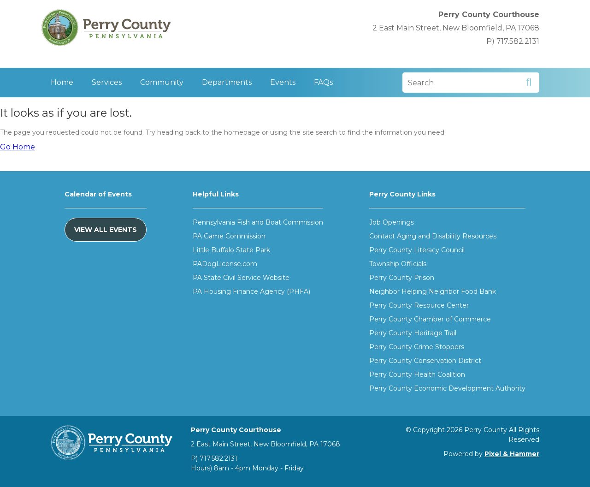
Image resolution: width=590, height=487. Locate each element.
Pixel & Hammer (511, 454)
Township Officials (397, 264)
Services (107, 82)
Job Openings (391, 222)
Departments (227, 82)
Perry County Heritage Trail (412, 333)
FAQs (323, 82)
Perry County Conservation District (425, 360)
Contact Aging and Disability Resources (432, 236)
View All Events (105, 230)
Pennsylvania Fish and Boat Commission (258, 222)
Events (282, 82)
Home (62, 82)
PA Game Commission (229, 236)
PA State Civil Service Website (241, 277)
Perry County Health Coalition (417, 374)
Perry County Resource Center (419, 305)
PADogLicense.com (225, 264)
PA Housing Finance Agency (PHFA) (251, 291)
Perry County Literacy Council (417, 250)
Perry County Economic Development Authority (447, 388)
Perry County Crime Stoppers (416, 347)
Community (161, 82)
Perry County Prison (401, 277)
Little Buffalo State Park (231, 250)
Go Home (17, 147)
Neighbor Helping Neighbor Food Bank (432, 291)
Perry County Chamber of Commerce (430, 319)
